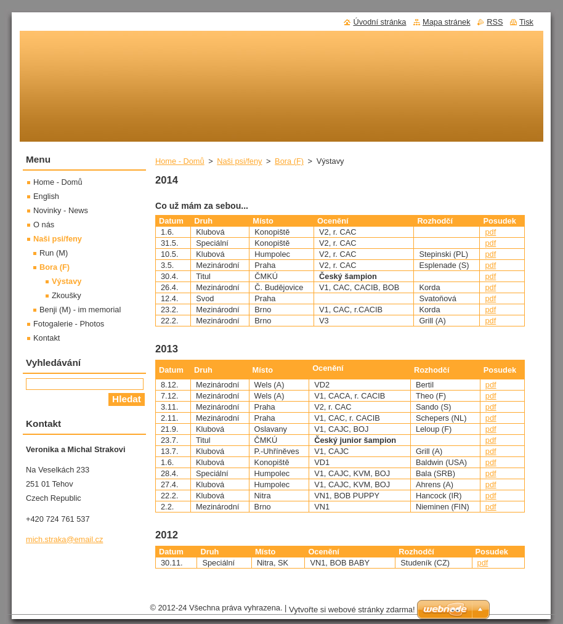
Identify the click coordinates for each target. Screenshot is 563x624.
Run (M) (53, 252)
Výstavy (66, 281)
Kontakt (46, 337)
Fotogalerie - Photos (68, 323)
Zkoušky (66, 295)
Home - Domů (180, 161)
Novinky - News (60, 210)
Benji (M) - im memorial (80, 309)
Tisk (526, 21)
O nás (43, 224)
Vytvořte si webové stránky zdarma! (352, 612)
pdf (490, 232)
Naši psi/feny (239, 161)
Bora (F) (289, 161)
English (46, 196)
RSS (495, 21)
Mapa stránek (447, 21)
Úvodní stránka (379, 21)
